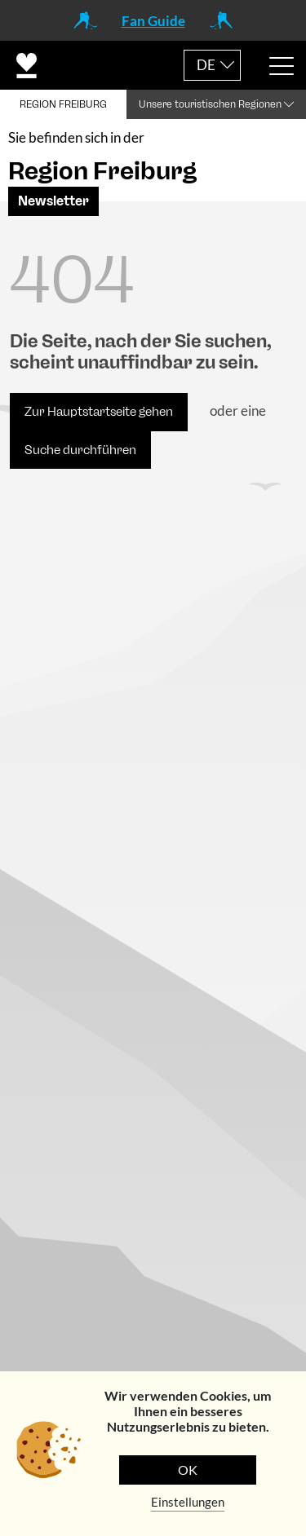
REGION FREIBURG (63, 104)
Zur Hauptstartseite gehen (98, 411)
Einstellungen (187, 1501)
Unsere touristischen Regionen (210, 104)
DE (206, 64)
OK (187, 1469)
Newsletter (53, 201)
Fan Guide (153, 21)
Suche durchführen (80, 450)
